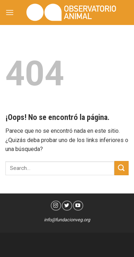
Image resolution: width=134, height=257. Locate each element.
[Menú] (9, 12)
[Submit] (121, 168)
